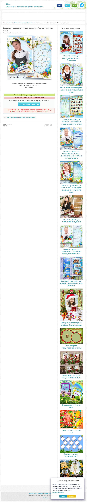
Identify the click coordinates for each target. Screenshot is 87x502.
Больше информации (58, 492)
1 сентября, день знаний (20, 33)
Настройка (71, 496)
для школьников (31, 117)
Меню (67, 5)
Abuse (40, 498)
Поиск (59, 5)
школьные (13, 117)
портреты (18, 117)
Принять (63, 496)
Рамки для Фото (9, 33)
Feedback (45, 498)
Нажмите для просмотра (29, 104)
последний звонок (24, 117)
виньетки (9, 117)
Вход (74, 5)
